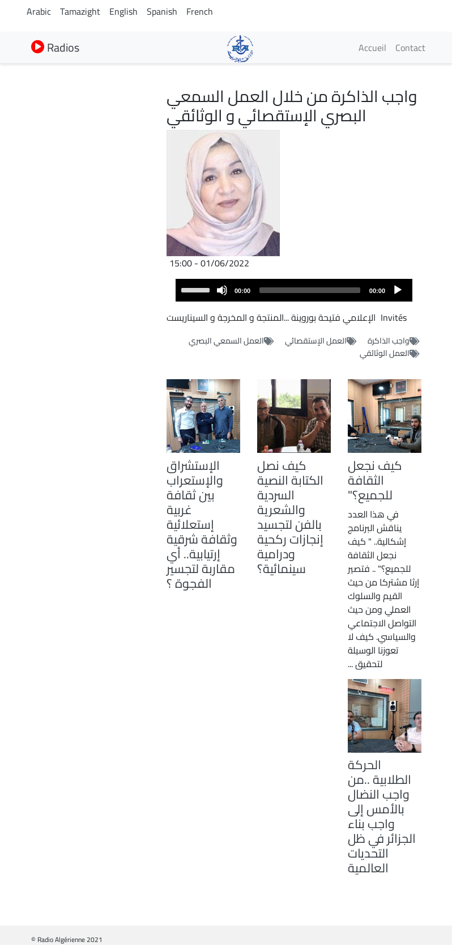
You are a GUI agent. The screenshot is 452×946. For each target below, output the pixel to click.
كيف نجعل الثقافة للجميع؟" (375, 480)
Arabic (39, 11)
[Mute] (222, 290)
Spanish (162, 11)
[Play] (397, 290)
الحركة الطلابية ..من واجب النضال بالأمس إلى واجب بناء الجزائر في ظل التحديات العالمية (382, 816)
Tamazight (80, 11)
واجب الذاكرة (389, 340)
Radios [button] (55, 47)
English (123, 11)
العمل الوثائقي (385, 353)
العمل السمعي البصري (226, 340)
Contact (410, 47)
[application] (294, 290)
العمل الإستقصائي (316, 340)
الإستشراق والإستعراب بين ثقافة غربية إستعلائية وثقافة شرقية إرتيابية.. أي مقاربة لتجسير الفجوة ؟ (202, 524)
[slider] (309, 290)
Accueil (372, 47)
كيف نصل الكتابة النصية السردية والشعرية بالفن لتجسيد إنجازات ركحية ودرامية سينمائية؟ (290, 517)
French (199, 11)
